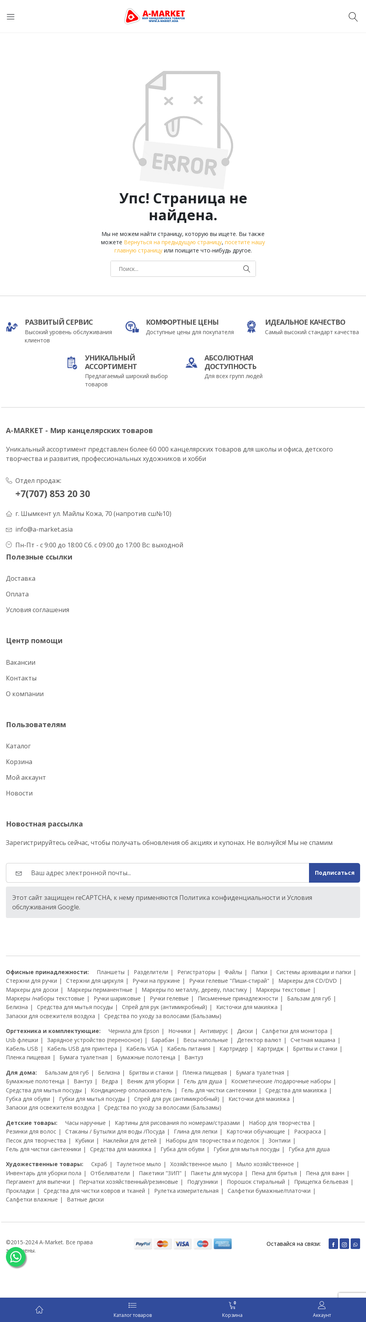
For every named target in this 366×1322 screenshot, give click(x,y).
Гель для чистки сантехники (218, 1090)
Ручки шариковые (117, 998)
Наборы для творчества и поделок (212, 1140)
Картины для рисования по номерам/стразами (177, 1122)
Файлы (233, 972)
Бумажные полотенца (146, 1057)
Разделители (151, 972)
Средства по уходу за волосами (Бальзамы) (162, 1016)
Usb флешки (22, 1040)
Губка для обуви (28, 1099)
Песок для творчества (36, 1140)
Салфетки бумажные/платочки (269, 1190)
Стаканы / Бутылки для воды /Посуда (115, 1131)
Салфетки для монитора (294, 1031)
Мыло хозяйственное (265, 1164)
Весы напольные (205, 1040)
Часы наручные (85, 1122)
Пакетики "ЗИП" (160, 1173)
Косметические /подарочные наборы (281, 1081)
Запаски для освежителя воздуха (50, 1016)
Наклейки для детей (129, 1140)
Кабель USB (22, 1048)
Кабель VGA (142, 1048)
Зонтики (280, 1140)
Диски (245, 1031)
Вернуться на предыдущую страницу (173, 242)
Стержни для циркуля (94, 980)
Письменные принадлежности (238, 998)
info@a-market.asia (44, 529)
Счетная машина (313, 1040)
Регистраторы (196, 972)
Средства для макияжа (296, 1090)
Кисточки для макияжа (247, 1007)
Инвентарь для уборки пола (43, 1173)
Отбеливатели (110, 1173)
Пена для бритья (274, 1173)
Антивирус (214, 1031)
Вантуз (193, 1057)
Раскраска (307, 1131)
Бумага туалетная (83, 1057)
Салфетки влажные (32, 1199)
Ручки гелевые (169, 998)
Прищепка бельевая (321, 1181)
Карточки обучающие (255, 1131)
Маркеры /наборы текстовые (45, 998)
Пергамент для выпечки (38, 1181)
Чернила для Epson (134, 1031)
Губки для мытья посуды (92, 1099)
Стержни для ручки (31, 980)
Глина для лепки (195, 1131)
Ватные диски (85, 1199)
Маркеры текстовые (283, 989)
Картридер (233, 1048)
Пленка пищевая (28, 1057)
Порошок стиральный (256, 1181)
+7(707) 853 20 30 (52, 493)
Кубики (84, 1140)
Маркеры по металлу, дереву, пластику (194, 989)
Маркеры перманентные (99, 989)
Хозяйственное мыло (198, 1164)
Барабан (162, 1040)
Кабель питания (188, 1048)
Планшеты (111, 972)
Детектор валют (259, 1040)
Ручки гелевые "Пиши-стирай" (229, 980)
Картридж (270, 1048)
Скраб (99, 1164)
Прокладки (20, 1190)
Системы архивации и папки (313, 972)
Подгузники (202, 1181)
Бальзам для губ (309, 998)
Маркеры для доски (32, 989)
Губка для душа (309, 1149)
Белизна (17, 1007)
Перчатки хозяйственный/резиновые (128, 1181)
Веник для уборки (151, 1081)
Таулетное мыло (138, 1164)
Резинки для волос (31, 1131)
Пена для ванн (325, 1173)
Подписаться (335, 872)
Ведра (109, 1081)
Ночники (179, 1031)
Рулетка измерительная (186, 1190)
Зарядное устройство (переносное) (94, 1040)
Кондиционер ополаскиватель (131, 1090)
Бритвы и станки (315, 1048)
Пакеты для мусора (217, 1173)
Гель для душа (203, 1081)
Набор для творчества (279, 1122)
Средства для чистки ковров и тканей (94, 1190)
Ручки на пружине (156, 980)
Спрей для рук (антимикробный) (164, 1007)
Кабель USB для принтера (82, 1048)
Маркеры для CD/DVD (307, 980)
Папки (259, 972)
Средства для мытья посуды (75, 1007)
